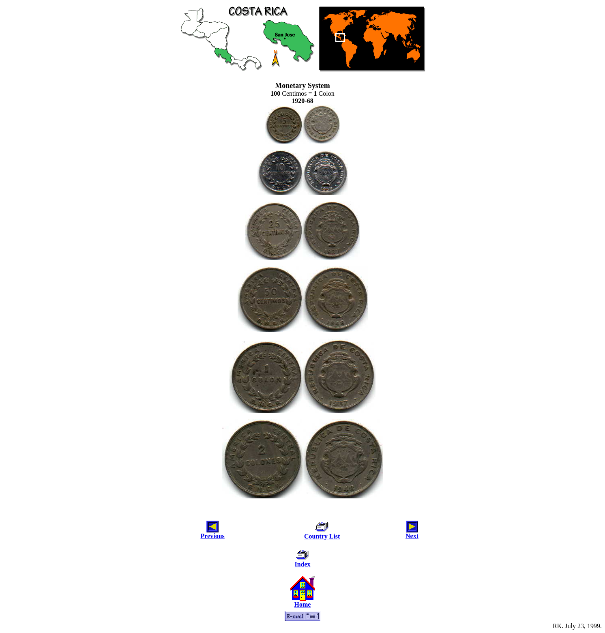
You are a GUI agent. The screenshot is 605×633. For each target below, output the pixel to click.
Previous (213, 535)
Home (302, 604)
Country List (322, 536)
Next (411, 535)
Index (302, 564)
